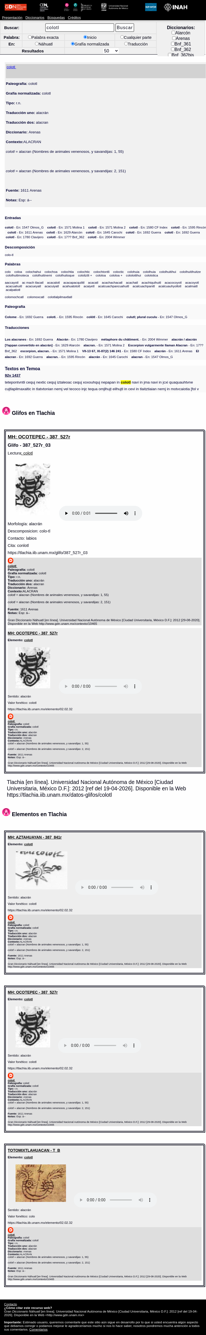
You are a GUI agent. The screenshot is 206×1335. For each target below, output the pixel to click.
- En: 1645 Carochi (104, 232)
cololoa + (116, 275)
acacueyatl (33, 286)
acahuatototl (71, 286)
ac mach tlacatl (32, 282)
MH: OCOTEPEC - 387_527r (39, 437)
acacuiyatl (52, 286)
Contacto (10, 1304)
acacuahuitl (14, 286)
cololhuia (149, 271)
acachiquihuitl (151, 282)
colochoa (51, 271)
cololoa (101, 275)
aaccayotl (11, 282)
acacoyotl (192, 282)
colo (8, 271)
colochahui (33, 271)
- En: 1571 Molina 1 (66, 227)
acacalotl (53, 282)
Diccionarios (35, 18)
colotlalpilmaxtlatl (60, 297)
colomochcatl (14, 297)
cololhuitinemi (42, 275)
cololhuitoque (64, 275)
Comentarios (38, 1329)
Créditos (74, 18)
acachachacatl (112, 282)
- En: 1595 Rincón (65, 317)
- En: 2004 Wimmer (106, 237)
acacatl (93, 282)
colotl (28, 640)
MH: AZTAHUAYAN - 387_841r (35, 837)
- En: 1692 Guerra (143, 232)
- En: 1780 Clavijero (25, 237)
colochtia (67, 271)
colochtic (83, 271)
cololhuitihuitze (190, 271)
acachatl (132, 282)
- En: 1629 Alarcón (64, 232)
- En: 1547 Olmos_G (24, 227)
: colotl (27, 453)
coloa (18, 271)
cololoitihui (133, 275)
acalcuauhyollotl (169, 286)
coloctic (118, 271)
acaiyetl (88, 286)
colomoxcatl (35, 297)
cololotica (151, 275)
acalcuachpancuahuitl (113, 286)
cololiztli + (85, 275)
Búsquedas (56, 18)
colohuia (133, 271)
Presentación (12, 18)
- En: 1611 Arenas (25, 232)
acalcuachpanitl (144, 286)
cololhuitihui (167, 271)
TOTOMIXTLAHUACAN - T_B (34, 1150)
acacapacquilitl (73, 282)
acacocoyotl (173, 282)
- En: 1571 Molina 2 (107, 227)
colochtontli (101, 271)
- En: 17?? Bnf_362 (65, 237)
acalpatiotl (13, 289)
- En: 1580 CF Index (148, 227)
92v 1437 (13, 375)
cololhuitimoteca (17, 275)
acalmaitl (191, 286)
